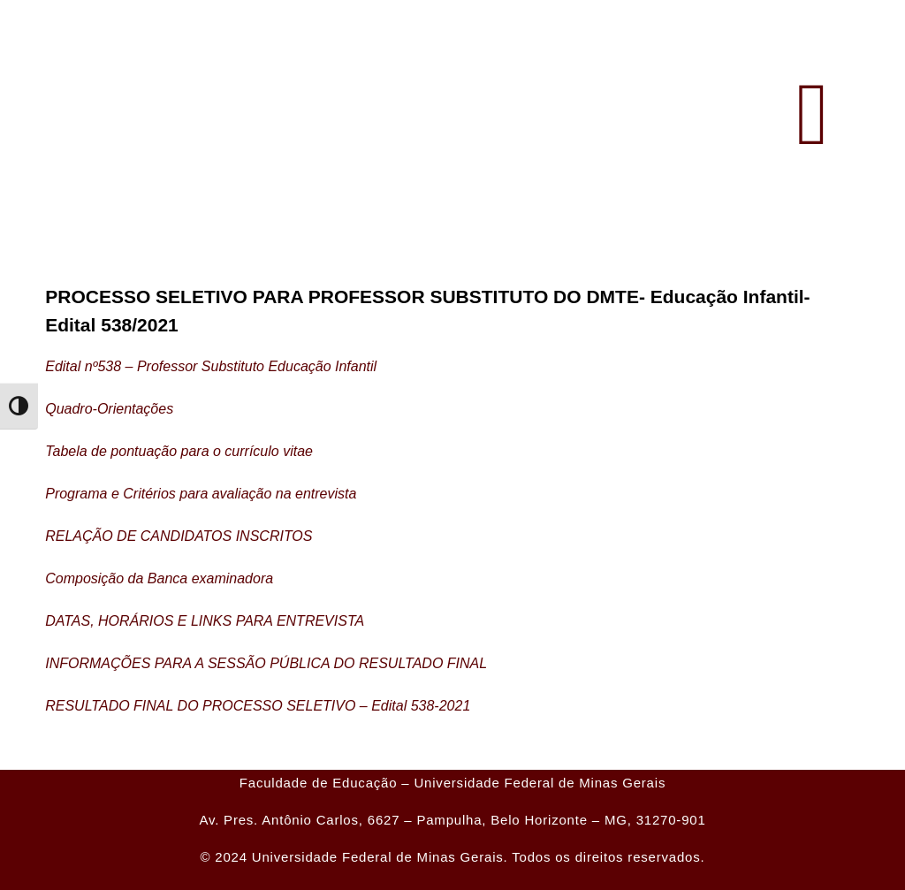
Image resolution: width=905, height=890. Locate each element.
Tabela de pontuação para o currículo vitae (179, 451)
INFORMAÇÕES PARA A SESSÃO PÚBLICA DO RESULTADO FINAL (266, 663)
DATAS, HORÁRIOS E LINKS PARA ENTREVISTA (204, 620)
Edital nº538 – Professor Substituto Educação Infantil (210, 366)
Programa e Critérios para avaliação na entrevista (200, 493)
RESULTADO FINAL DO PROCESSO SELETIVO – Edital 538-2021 (257, 705)
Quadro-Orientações (109, 408)
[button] (812, 115)
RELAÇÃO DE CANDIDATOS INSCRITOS (178, 536)
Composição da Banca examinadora (159, 578)
